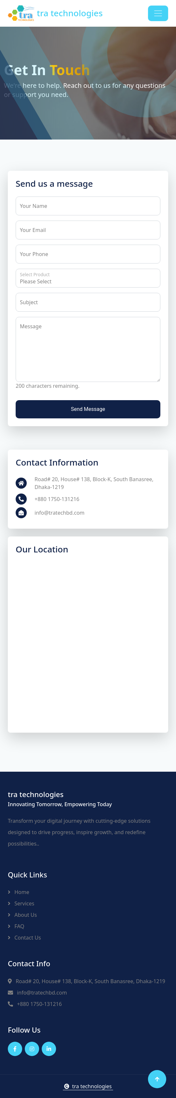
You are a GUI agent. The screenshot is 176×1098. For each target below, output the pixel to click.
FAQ (16, 926)
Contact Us (24, 937)
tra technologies (88, 1086)
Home (18, 892)
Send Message (88, 409)
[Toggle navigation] (158, 13)
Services (21, 903)
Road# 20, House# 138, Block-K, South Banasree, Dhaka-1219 (86, 981)
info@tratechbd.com (37, 992)
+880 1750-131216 (35, 1004)
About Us (22, 914)
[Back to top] (157, 1079)
